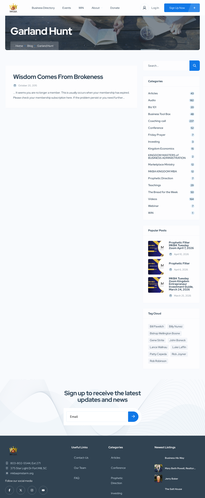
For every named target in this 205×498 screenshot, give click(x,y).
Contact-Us (78, 439)
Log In (155, 8)
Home (19, 46)
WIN (81, 8)
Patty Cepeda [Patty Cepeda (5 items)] (158, 354)
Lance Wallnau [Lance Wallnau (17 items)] (158, 347)
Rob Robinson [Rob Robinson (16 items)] (158, 361)
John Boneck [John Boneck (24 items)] (177, 340)
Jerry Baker (171, 461)
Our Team (77, 447)
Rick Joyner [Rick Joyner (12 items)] (179, 354)
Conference (115, 447)
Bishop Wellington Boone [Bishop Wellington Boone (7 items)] (165, 333)
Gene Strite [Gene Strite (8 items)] (157, 340)
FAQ (74, 454)
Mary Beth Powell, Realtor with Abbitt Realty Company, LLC (181, 451)
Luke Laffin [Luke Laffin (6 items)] (179, 347)
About (97, 8)
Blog (30, 46)
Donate (115, 8)
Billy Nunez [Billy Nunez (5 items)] (175, 326)
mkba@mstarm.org (21, 456)
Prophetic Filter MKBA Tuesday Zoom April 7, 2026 (181, 245)
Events (66, 8)
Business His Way (174, 440)
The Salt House (173, 472)
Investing (113, 462)
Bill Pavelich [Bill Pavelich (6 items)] (157, 326)
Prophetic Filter (179, 263)
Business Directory (43, 8)
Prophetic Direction (120, 454)
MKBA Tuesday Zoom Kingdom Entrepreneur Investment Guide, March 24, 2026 (181, 284)
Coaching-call (116, 469)
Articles (113, 439)
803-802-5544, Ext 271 (25, 446)
